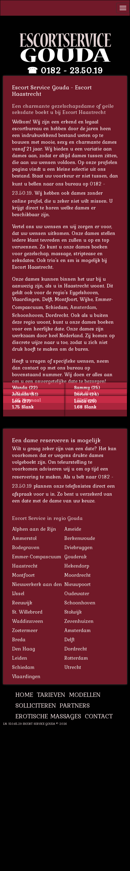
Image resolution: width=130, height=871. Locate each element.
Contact (99, 716)
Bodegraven (25, 547)
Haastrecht (24, 565)
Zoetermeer (24, 630)
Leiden (19, 658)
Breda (19, 639)
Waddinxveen (27, 621)
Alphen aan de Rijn (34, 529)
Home (24, 694)
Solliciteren (35, 705)
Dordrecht (75, 648)
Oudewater (76, 593)
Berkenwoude (79, 538)
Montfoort (23, 575)
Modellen (84, 694)
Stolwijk (73, 611)
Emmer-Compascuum (36, 556)
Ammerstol (24, 538)
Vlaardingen (26, 676)
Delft (69, 639)
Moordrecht (77, 575)
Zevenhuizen (78, 621)
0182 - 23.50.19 (72, 70)
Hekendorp (76, 565)
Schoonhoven (79, 602)
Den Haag (23, 648)
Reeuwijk (22, 602)
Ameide (72, 529)
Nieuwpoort (77, 584)
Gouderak (75, 556)
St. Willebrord (27, 611)
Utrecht (72, 667)
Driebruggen (78, 547)
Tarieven (51, 694)
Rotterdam (76, 658)
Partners (75, 705)
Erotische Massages (48, 716)
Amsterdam (83, 307)
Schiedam (23, 667)
